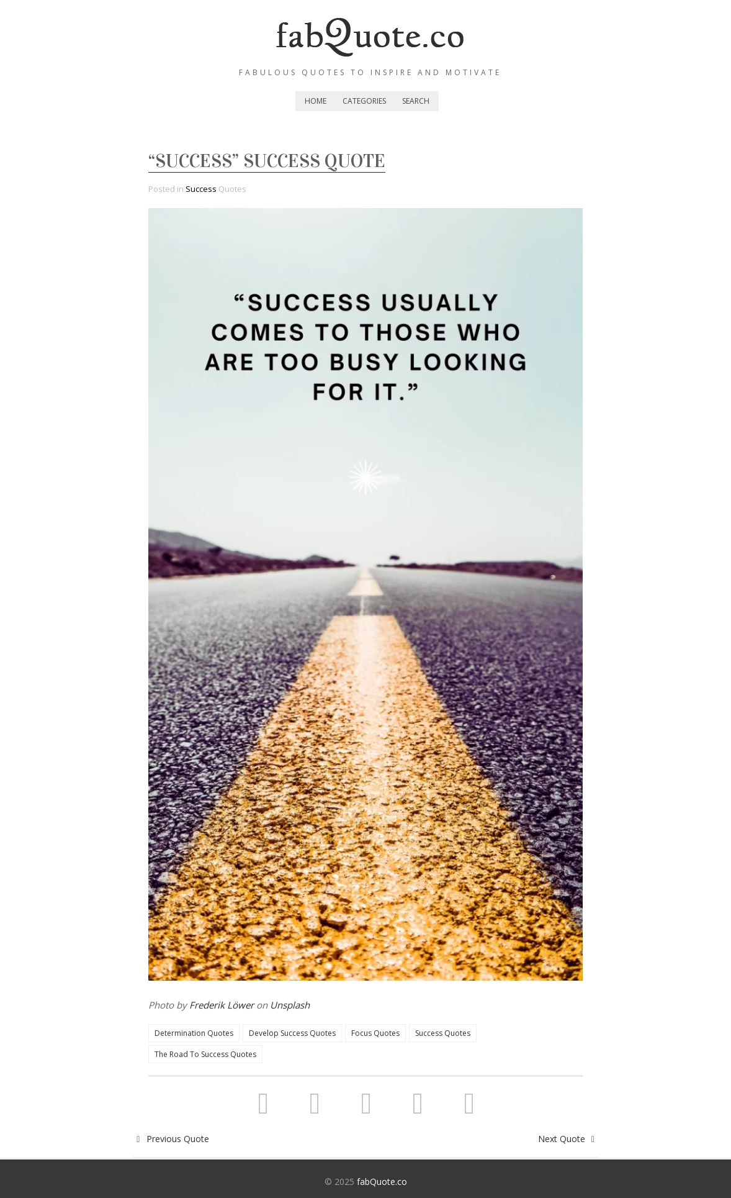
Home (315, 101)
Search (415, 101)
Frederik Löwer (221, 1005)
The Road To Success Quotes (205, 1054)
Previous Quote (171, 1139)
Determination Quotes (194, 1033)
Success (201, 188)
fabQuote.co (382, 1181)
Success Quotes (442, 1033)
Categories (364, 101)
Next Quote (568, 1139)
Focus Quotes (375, 1033)
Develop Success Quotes (292, 1033)
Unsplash (290, 1005)
